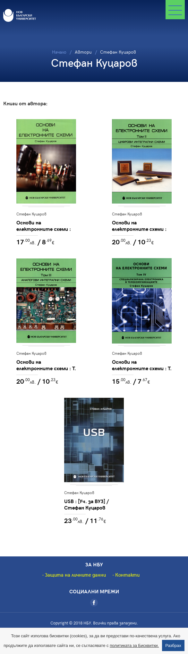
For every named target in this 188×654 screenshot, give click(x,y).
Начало (59, 52)
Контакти (127, 574)
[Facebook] (94, 602)
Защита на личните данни (75, 574)
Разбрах (173, 645)
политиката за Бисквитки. (134, 645)
